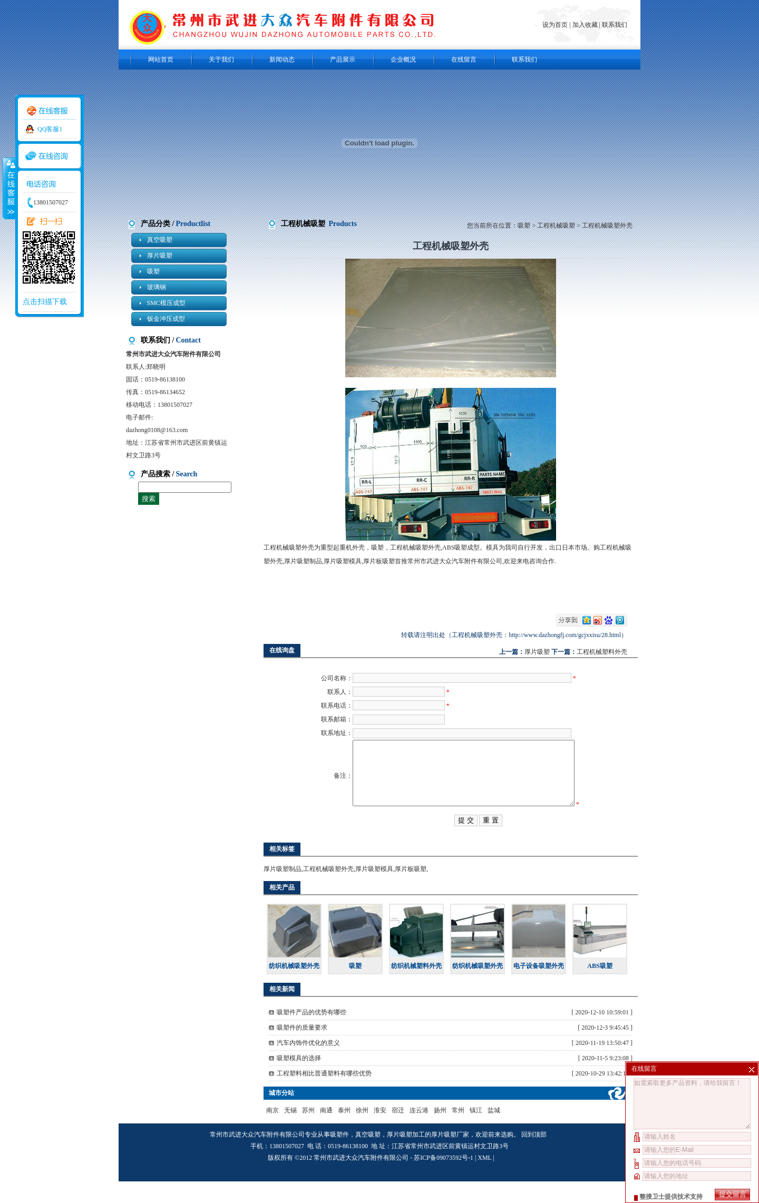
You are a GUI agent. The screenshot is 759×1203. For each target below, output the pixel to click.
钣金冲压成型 (166, 318)
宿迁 (398, 1132)
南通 (326, 1132)
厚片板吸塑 (410, 890)
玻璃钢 (156, 287)
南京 (272, 1132)
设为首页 (555, 24)
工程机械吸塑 (556, 225)
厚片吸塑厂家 (450, 1156)
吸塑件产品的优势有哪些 (311, 1034)
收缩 (9, 188)
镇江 (476, 1132)
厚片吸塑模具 (374, 890)
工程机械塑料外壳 (602, 652)
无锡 (290, 1132)
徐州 (362, 1132)
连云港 (419, 1132)
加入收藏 (585, 24)
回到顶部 (534, 1156)
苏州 (308, 1132)
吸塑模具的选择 (299, 1079)
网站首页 (160, 59)
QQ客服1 (49, 129)
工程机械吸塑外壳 (328, 890)
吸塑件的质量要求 (302, 1049)
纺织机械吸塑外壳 (294, 987)
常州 (458, 1132)
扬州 (440, 1132)
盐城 (494, 1132)
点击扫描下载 (45, 302)
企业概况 (403, 59)
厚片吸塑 (159, 255)
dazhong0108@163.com (157, 430)
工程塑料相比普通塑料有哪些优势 (324, 1095)
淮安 (380, 1132)
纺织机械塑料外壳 (416, 987)
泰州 (344, 1132)
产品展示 (342, 59)
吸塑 (153, 271)
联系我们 (614, 24)
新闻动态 (282, 59)
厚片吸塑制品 (282, 890)
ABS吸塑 (599, 987)
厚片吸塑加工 (406, 1156)
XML (484, 1179)
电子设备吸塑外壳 (538, 987)
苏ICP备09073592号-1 (443, 1179)
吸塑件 (339, 1156)
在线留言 (463, 59)
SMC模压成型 (166, 303)
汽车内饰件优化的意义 (308, 1064)
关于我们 (221, 59)
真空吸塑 (159, 239)
